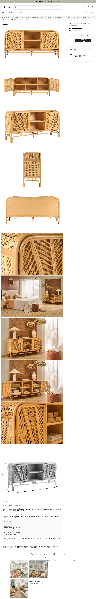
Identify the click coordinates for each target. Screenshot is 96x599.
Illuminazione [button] (77, 17)
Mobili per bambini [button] (58, 17)
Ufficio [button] (22, 17)
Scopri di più (42, 539)
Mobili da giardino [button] (68, 17)
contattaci (82, 47)
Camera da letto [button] (48, 17)
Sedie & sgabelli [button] (15, 17)
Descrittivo (5, 501)
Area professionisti (89, 12)
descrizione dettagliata (73, 25)
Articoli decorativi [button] (85, 17)
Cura (4, 543)
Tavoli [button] (27, 17)
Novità (4, 12)
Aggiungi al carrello (83, 40)
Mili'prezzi (20, 12)
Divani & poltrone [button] (5, 17)
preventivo (76, 47)
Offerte (11, 12)
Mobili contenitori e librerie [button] (36, 17)
